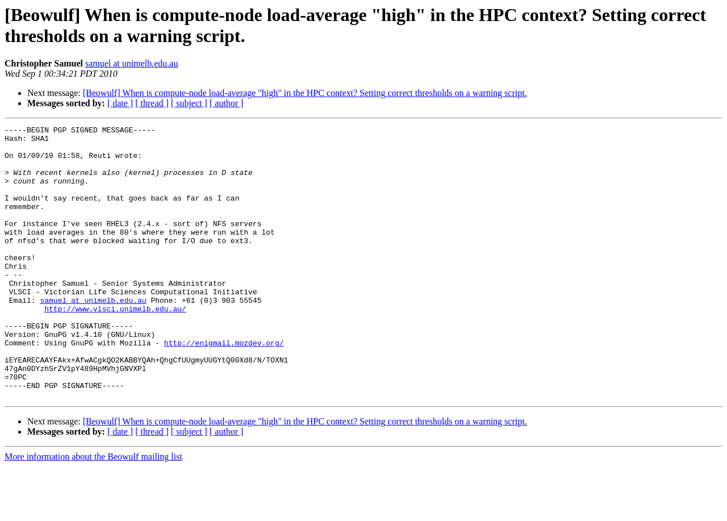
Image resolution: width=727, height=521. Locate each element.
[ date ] (120, 103)
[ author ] (227, 103)
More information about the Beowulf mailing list (93, 511)
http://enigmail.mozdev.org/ (224, 387)
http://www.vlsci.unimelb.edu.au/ (115, 346)
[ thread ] (152, 103)
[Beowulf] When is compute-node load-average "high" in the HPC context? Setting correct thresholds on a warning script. (305, 93)
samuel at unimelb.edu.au (131, 63)
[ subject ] (189, 103)
